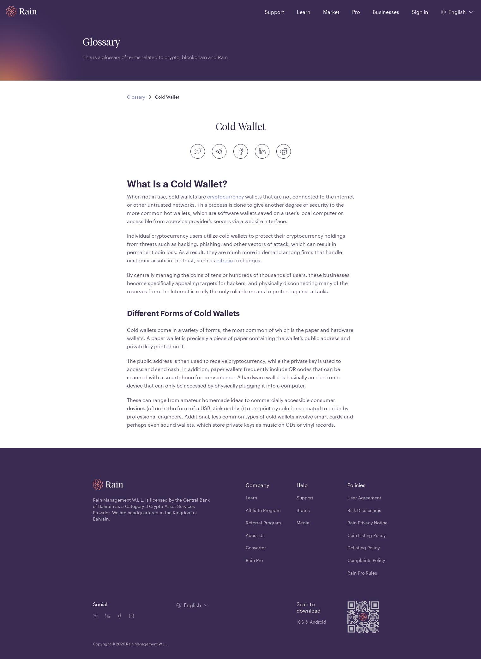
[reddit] (283, 151)
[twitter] (197, 151)
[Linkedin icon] (106, 617)
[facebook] (240, 151)
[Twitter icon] (95, 617)
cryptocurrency (225, 196)
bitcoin (224, 260)
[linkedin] (262, 151)
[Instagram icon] (130, 617)
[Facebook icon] (118, 617)
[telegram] (219, 151)
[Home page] (21, 11)
